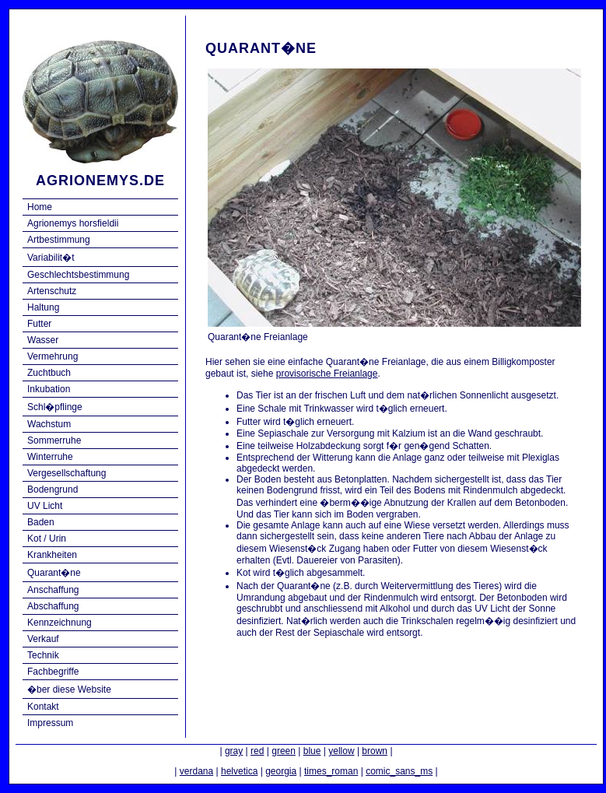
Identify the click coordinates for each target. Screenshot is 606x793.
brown (374, 751)
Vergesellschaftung (66, 473)
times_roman (331, 771)
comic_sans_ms (399, 771)
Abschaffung (53, 606)
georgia (280, 771)
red (257, 751)
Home (39, 207)
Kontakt (43, 706)
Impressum (50, 723)
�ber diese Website (69, 689)
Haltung (43, 307)
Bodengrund (52, 489)
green (283, 751)
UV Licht (44, 505)
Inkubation (48, 389)
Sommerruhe (54, 440)
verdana (196, 771)
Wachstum (49, 424)
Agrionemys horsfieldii (72, 223)
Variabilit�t (50, 257)
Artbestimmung (58, 239)
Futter (39, 323)
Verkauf (43, 638)
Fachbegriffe (53, 671)
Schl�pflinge (54, 407)
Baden (40, 522)
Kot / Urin (46, 538)
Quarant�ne (54, 572)
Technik (43, 655)
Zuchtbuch (49, 372)
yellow (341, 751)
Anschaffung (53, 589)
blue (312, 751)
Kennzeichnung (59, 622)
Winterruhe (50, 456)
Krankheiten (52, 554)
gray (234, 751)
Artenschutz (51, 291)
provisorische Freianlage (327, 373)
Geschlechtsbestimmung (78, 274)
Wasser (42, 340)
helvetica (239, 771)
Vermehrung (52, 356)
